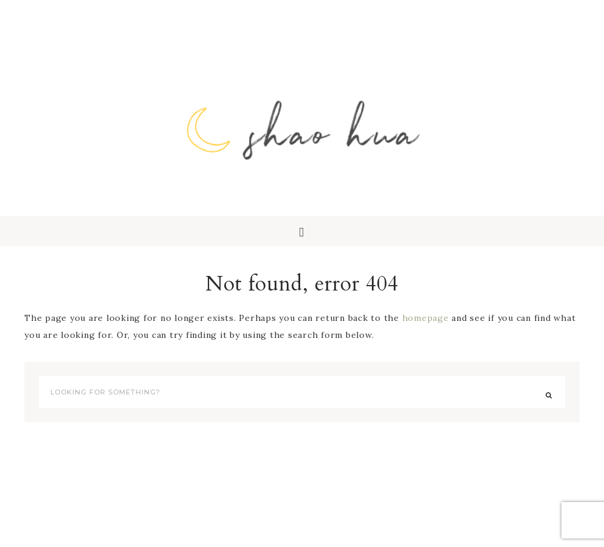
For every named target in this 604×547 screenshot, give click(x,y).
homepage (425, 317)
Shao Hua (302, 127)
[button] (302, 231)
